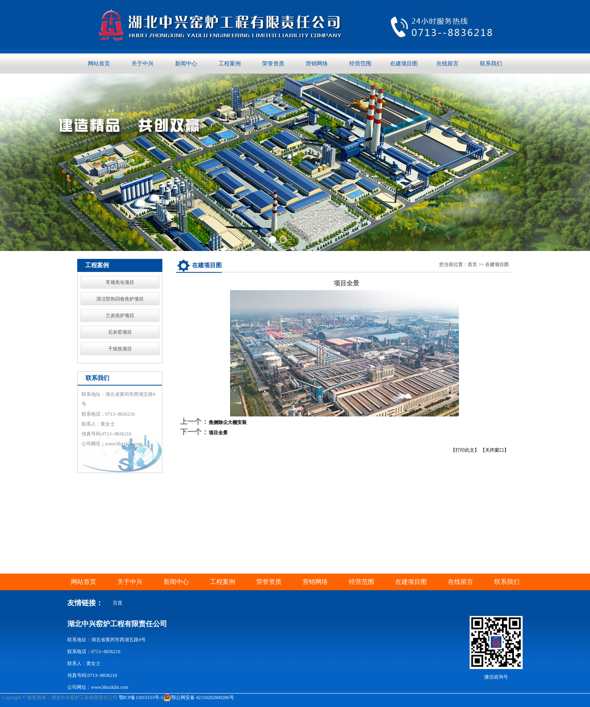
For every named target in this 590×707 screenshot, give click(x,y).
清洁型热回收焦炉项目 (120, 299)
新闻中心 (186, 64)
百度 (117, 603)
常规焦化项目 (120, 282)
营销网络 (317, 64)
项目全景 (218, 432)
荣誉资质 (273, 64)
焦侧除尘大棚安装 (228, 422)
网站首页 (99, 64)
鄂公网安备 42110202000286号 (198, 697)
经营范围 (360, 64)
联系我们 (491, 64)
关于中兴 (142, 64)
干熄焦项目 (120, 349)
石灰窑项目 (120, 332)
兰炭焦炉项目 (120, 315)
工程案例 (230, 64)
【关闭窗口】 (494, 450)
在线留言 (447, 64)
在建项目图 (404, 64)
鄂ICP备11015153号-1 (141, 697)
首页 (472, 264)
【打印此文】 (465, 450)
